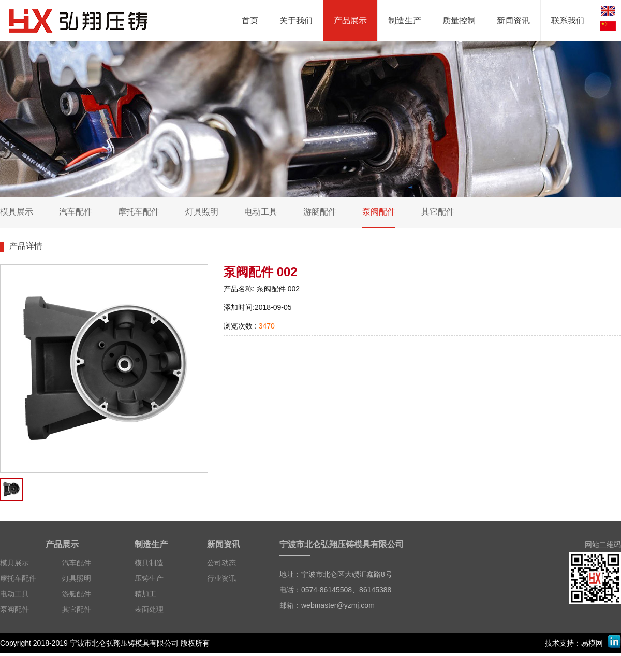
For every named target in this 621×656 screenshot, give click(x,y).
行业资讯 (221, 578)
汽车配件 (76, 563)
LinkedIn (614, 641)
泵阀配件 (14, 609)
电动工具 (14, 594)
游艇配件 (76, 594)
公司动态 (221, 563)
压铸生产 (149, 578)
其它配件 (76, 609)
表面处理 (149, 609)
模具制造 (149, 563)
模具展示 (14, 563)
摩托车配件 (18, 578)
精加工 (145, 594)
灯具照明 (76, 578)
